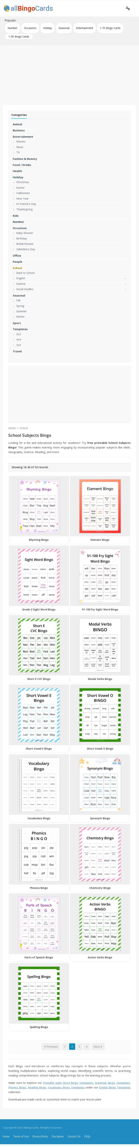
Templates (20, 329)
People (17, 261)
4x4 (18, 339)
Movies (21, 141)
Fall (18, 300)
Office (17, 255)
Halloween (23, 193)
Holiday (47, 28)
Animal (17, 124)
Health (17, 171)
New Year (22, 198)
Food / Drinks (22, 165)
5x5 (18, 345)
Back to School (25, 273)
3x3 (18, 334)
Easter (20, 187)
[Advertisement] (69, 74)
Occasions (30, 28)
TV (18, 152)
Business (19, 130)
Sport (17, 323)
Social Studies (24, 289)
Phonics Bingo (17, 1087)
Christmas (22, 182)
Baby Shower (24, 233)
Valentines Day (25, 249)
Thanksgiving (24, 209)
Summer (21, 311)
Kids (16, 215)
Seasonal (64, 28)
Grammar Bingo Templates (112, 1083)
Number (12, 28)
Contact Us (74, 1136)
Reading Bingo (37, 1087)
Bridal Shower (25, 244)
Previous (51, 1046)
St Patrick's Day (26, 204)
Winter (20, 316)
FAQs (87, 1136)
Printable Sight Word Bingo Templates (68, 1083)
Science (21, 283)
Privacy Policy (40, 1136)
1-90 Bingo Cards (19, 36)
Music (19, 147)
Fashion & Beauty (25, 159)
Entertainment (84, 28)
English (20, 278)
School (17, 268)
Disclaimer (58, 1136)
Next (98, 1046)
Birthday (21, 238)
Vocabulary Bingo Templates (66, 1087)
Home (6, 1136)
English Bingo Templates (115, 1087)
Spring (20, 306)
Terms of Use (21, 1136)
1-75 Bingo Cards (110, 28)
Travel (17, 351)
